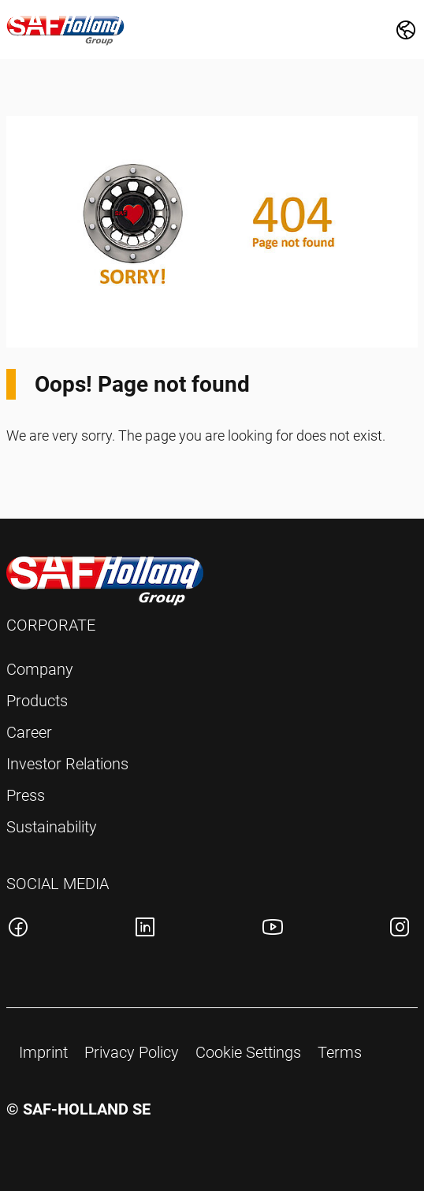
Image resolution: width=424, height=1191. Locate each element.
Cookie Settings (248, 1052)
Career (29, 732)
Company (39, 669)
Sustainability (51, 826)
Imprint (43, 1052)
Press (25, 795)
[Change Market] (406, 30)
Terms (340, 1052)
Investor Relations (67, 763)
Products (37, 700)
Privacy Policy (131, 1052)
